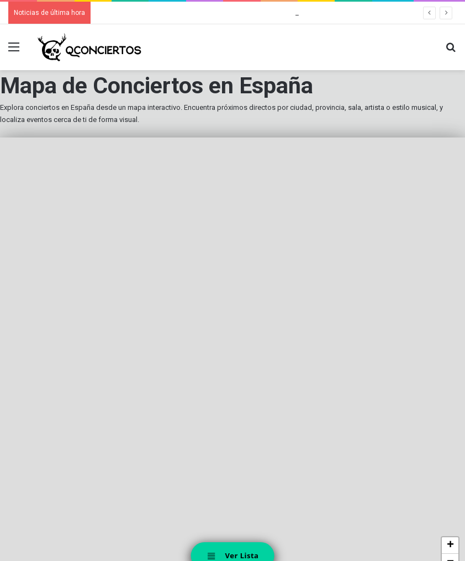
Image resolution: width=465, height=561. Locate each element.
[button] (450, 545)
